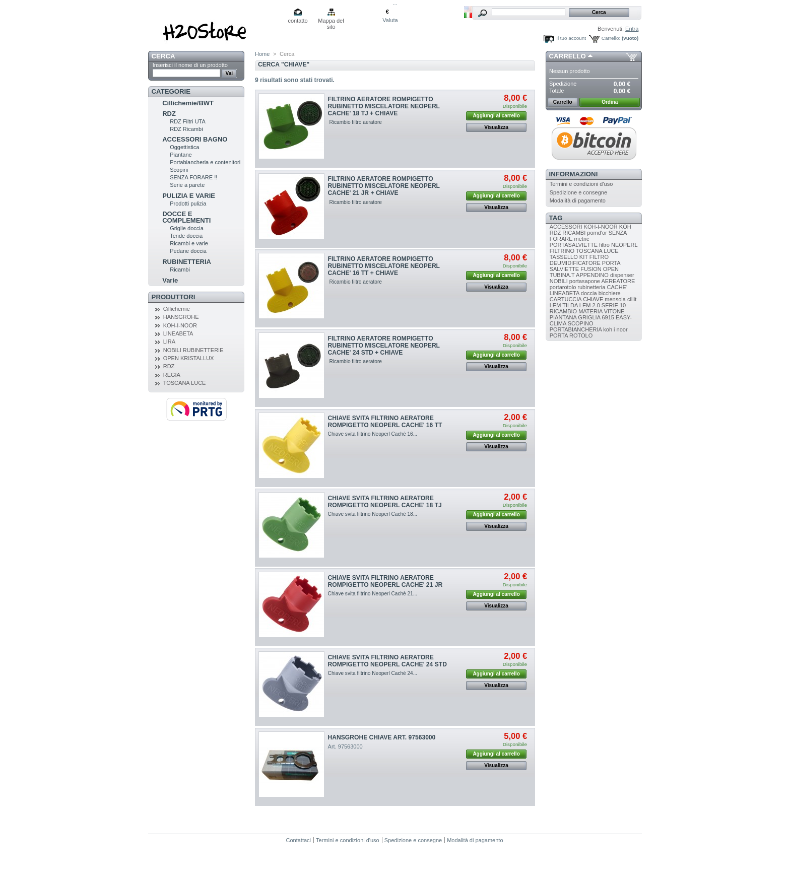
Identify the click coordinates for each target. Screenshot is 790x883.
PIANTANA (563, 317)
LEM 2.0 (589, 305)
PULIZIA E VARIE (188, 195)
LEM (555, 305)
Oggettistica (184, 147)
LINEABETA (178, 333)
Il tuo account (571, 38)
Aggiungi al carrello (496, 115)
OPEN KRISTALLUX (188, 358)
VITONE (614, 311)
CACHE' (617, 287)
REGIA (171, 375)
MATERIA (590, 311)
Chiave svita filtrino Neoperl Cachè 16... (373, 434)
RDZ (169, 113)
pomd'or (597, 233)
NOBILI (559, 281)
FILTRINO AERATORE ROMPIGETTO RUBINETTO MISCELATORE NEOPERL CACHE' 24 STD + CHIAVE (384, 345)
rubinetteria (591, 287)
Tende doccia (186, 236)
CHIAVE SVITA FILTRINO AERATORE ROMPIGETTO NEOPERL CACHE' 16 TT (385, 422)
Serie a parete (187, 185)
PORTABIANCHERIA (576, 329)
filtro (604, 245)
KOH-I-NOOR (180, 325)
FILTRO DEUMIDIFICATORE (579, 260)
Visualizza (496, 127)
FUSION (591, 269)
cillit (631, 299)
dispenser (622, 275)
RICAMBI (573, 233)
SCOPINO (581, 323)
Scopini (179, 170)
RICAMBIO (563, 311)
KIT (583, 257)
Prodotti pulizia (188, 203)
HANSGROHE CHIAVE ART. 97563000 (382, 737)
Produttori (173, 297)
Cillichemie (176, 309)
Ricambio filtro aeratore (355, 122)
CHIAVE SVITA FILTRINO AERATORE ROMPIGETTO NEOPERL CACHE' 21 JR (385, 581)
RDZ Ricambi (186, 129)
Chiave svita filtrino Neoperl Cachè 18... (373, 514)
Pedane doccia (188, 251)
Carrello (567, 56)
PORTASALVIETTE (574, 245)
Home (262, 54)
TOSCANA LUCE (184, 383)
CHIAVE (593, 299)
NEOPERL (624, 245)
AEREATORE (618, 281)
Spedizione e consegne (578, 192)
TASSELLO (564, 257)
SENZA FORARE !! (193, 177)
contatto (297, 21)
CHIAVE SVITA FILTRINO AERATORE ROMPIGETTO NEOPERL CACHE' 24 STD (387, 661)
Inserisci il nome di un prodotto (190, 65)
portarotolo (563, 287)
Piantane (180, 155)
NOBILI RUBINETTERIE (193, 350)
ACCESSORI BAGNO (194, 139)
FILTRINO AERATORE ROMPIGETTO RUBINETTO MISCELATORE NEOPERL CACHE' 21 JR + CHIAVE (384, 185)
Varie (170, 280)
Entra (631, 29)
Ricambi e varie (189, 243)
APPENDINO (592, 275)
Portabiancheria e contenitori (205, 162)
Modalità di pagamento (578, 200)
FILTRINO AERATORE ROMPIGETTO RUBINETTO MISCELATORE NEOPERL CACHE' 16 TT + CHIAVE (384, 266)
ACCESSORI (566, 227)
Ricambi (180, 269)
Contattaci (298, 840)
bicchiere (610, 293)
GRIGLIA (589, 317)
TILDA (570, 305)
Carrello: (611, 38)
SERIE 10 (614, 305)
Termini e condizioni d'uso (581, 184)
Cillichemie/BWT (188, 103)
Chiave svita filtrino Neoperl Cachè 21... (373, 593)
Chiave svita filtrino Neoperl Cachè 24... (373, 673)
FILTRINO (562, 251)
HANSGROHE (181, 317)
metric (581, 239)
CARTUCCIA (565, 299)
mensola (615, 299)
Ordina (610, 102)
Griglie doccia (187, 228)
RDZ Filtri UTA (188, 121)
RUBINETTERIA (186, 261)
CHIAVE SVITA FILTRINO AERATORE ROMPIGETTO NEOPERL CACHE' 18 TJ (385, 502)
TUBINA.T (562, 275)
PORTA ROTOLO (571, 335)
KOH (625, 227)
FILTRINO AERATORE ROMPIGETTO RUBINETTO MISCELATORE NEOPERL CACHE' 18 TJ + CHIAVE (384, 106)
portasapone (584, 281)
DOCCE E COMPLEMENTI (186, 217)
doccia (589, 293)
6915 (608, 317)
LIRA (169, 341)
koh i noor (615, 329)
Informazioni (573, 174)
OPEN (611, 269)
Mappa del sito (331, 21)
